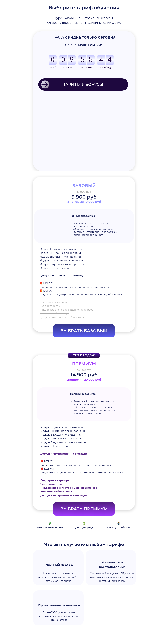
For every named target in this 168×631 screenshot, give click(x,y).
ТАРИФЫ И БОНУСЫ (83, 84)
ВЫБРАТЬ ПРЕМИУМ (84, 509)
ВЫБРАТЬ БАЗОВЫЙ (83, 330)
